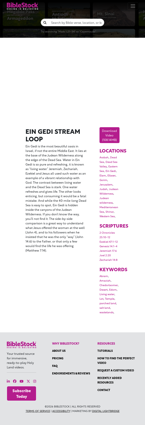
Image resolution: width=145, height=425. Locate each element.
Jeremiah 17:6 (108, 251)
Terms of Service (38, 411)
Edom (113, 289)
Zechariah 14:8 (108, 260)
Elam (102, 175)
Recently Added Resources (109, 380)
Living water (106, 294)
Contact (103, 390)
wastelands (106, 312)
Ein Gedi (111, 171)
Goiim (103, 180)
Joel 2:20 (105, 255)
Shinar (110, 211)
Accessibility (61, 411)
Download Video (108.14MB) (109, 135)
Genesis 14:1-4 (108, 246)
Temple (109, 298)
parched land (107, 303)
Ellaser (111, 175)
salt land (104, 308)
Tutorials (105, 350)
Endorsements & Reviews (71, 373)
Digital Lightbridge (106, 411)
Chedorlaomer (108, 285)
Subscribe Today (21, 393)
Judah (103, 189)
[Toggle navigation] (133, 6)
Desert (103, 289)
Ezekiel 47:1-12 (108, 241)
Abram (103, 276)
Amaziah (105, 280)
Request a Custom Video (115, 370)
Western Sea (107, 216)
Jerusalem (106, 184)
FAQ (55, 365)
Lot (101, 298)
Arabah (104, 157)
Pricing (57, 358)
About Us (59, 350)
